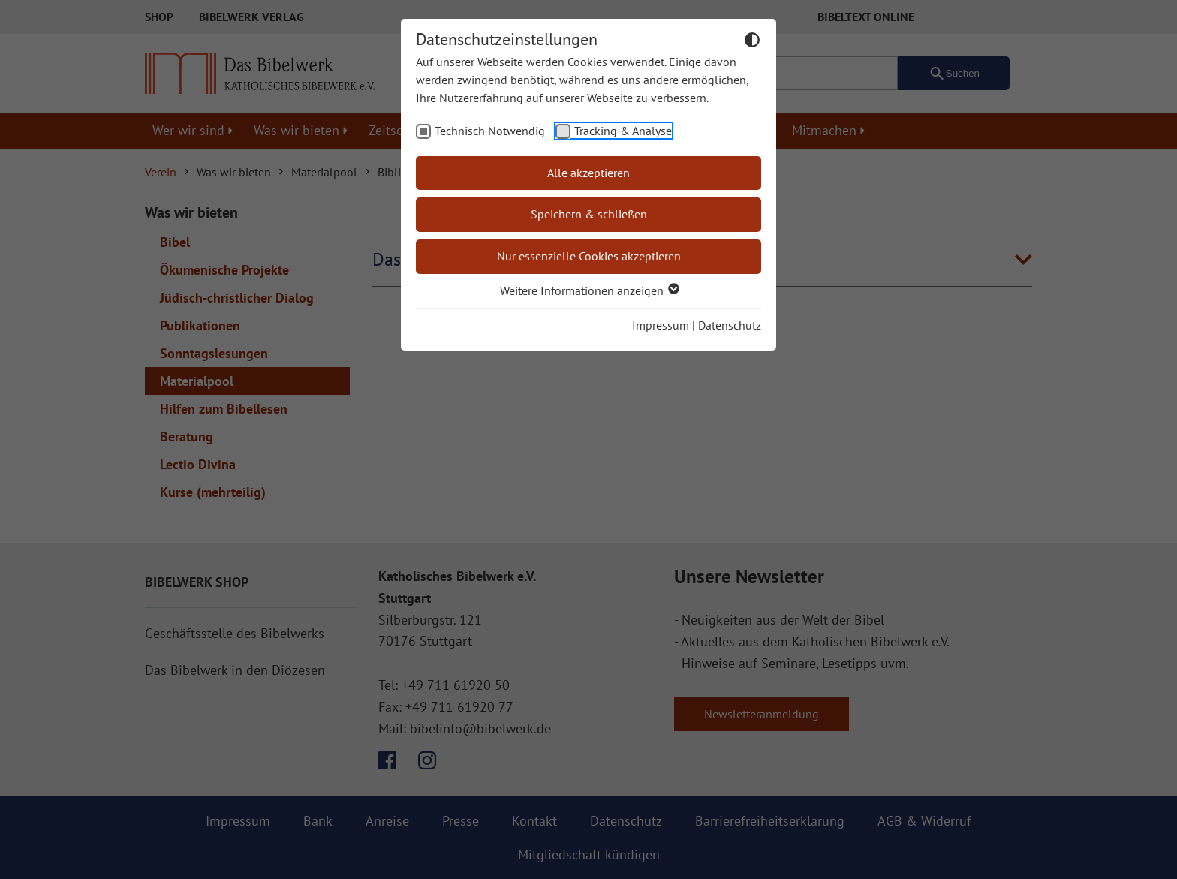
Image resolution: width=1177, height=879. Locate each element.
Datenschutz (729, 325)
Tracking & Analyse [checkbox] (623, 130)
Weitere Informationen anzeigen (589, 290)
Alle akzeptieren (588, 172)
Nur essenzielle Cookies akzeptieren (589, 255)
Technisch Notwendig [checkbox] (490, 130)
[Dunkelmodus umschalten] (752, 42)
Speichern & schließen (589, 213)
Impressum (660, 325)
